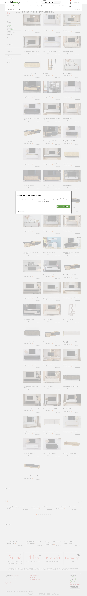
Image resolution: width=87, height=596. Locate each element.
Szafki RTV (61, 6)
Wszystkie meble (11, 6)
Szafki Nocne (53, 6)
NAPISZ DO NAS (57, 2)
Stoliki (45, 6)
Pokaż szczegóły (21, 211)
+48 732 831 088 (47, 2)
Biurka (19, 6)
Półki (33, 6)
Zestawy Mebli (10, 9)
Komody (26, 6)
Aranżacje (77, 9)
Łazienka (19, 9)
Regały (38, 6)
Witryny (69, 6)
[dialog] (44, 202)
